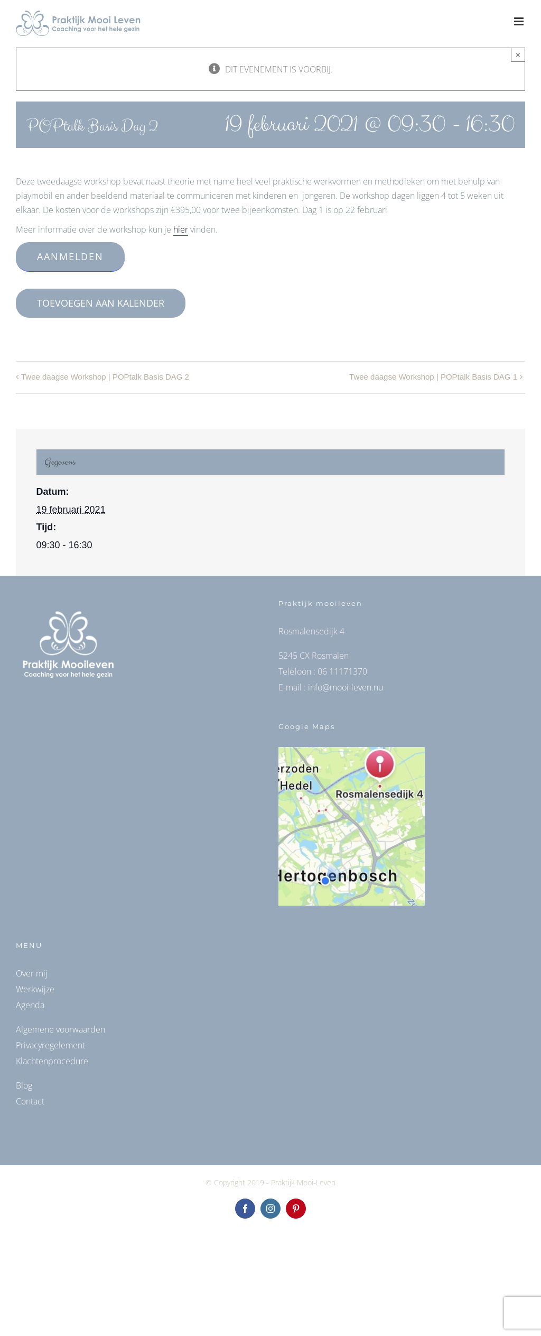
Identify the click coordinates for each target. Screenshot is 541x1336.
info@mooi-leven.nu (345, 687)
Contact (30, 1101)
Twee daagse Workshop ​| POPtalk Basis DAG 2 (105, 376)
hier (180, 229)
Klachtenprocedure (52, 1061)
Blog (24, 1085)
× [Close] (518, 54)
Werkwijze (35, 989)
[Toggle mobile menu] (519, 21)
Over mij (32, 973)
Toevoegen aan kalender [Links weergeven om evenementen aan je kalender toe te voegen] (100, 303)
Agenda (30, 1005)
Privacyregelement (50, 1045)
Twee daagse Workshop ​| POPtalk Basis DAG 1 (433, 376)
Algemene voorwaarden (60, 1029)
